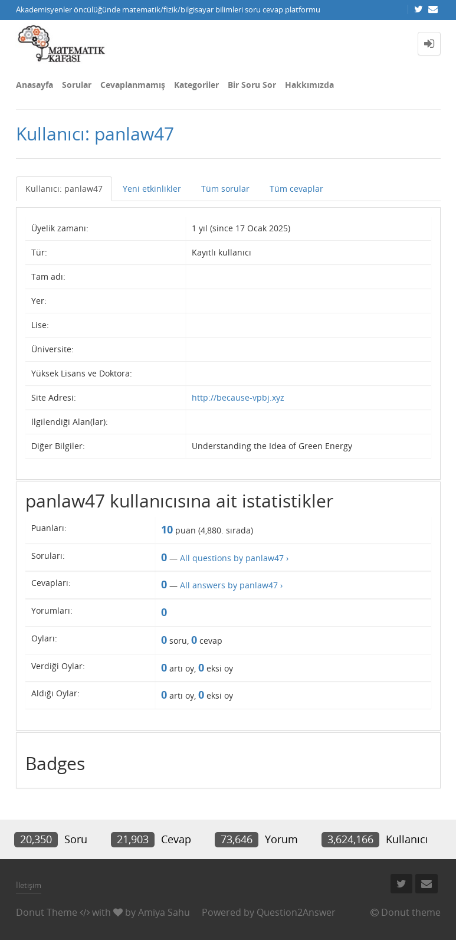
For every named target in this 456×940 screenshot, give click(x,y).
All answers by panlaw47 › (231, 585)
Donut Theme (46, 912)
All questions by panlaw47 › (234, 558)
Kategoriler (196, 84)
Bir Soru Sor (252, 84)
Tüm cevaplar (296, 188)
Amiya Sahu (164, 912)
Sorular (76, 84)
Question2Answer (296, 912)
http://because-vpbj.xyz (238, 397)
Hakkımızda (309, 84)
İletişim (28, 885)
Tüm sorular (225, 188)
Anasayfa (34, 84)
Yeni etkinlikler (152, 188)
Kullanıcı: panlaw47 (64, 188)
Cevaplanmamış (132, 84)
